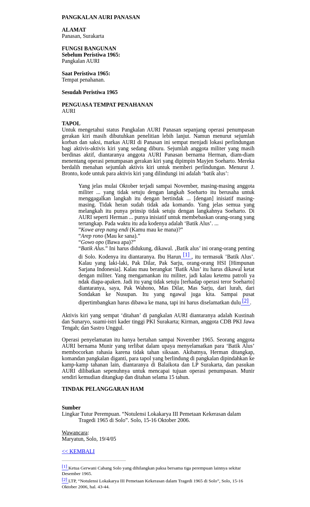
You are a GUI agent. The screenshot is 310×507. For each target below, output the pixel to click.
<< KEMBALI (78, 451)
